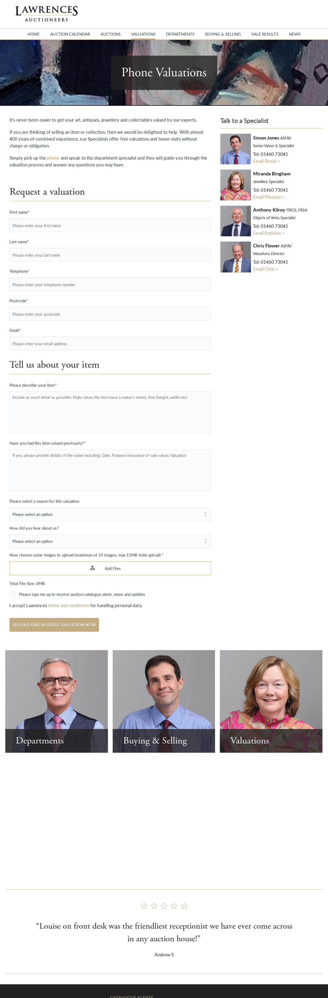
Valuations (143, 34)
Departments (180, 34)
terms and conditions (68, 605)
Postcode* (18, 300)
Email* (15, 330)
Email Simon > (267, 161)
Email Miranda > (268, 197)
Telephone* (19, 271)
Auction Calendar (70, 34)
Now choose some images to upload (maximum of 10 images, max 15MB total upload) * (86, 555)
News (295, 34)
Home (33, 34)
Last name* (19, 241)
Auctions (111, 34)
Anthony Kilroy (280, 210)
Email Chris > (265, 269)
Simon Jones (272, 138)
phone (53, 158)
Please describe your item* (32, 385)
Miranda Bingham (272, 173)
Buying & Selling (223, 34)
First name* (19, 212)
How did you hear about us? (34, 528)
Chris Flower (272, 245)
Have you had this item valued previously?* (47, 443)
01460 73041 (274, 154)
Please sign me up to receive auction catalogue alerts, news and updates (82, 594)
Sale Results (264, 34)
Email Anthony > (269, 233)
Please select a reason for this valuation (44, 501)
